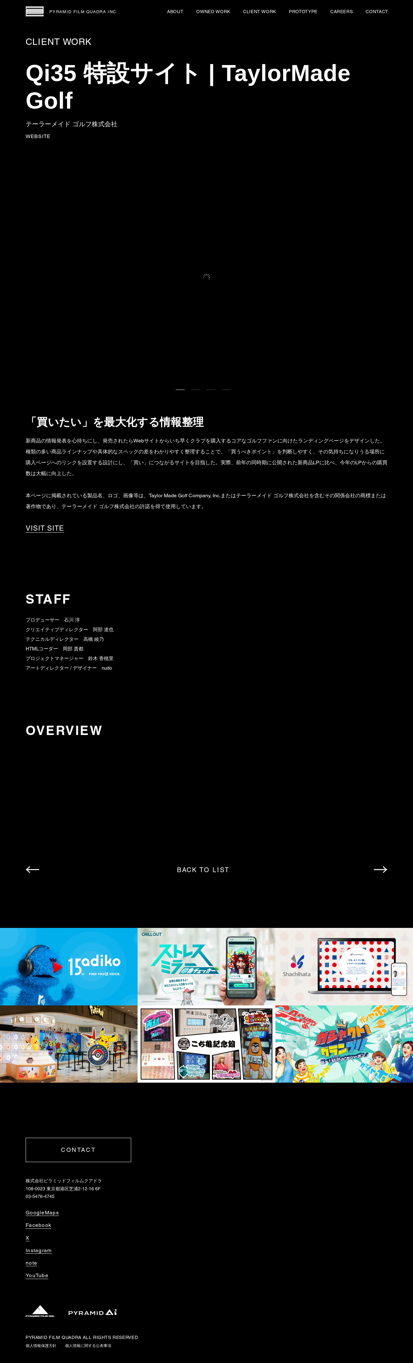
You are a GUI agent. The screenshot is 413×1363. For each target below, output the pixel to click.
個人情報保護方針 (41, 1345)
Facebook (38, 1225)
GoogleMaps (42, 1212)
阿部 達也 (103, 629)
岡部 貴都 (73, 648)
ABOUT (175, 11)
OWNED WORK (213, 11)
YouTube (37, 1275)
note (31, 1263)
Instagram (39, 1250)
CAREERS (341, 11)
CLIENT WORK (259, 11)
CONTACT (377, 11)
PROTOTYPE (303, 11)
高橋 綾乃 (93, 639)
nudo (107, 668)
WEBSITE (38, 136)
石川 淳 (72, 620)
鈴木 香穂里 (101, 658)
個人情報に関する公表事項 (88, 1345)
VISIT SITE (45, 528)
